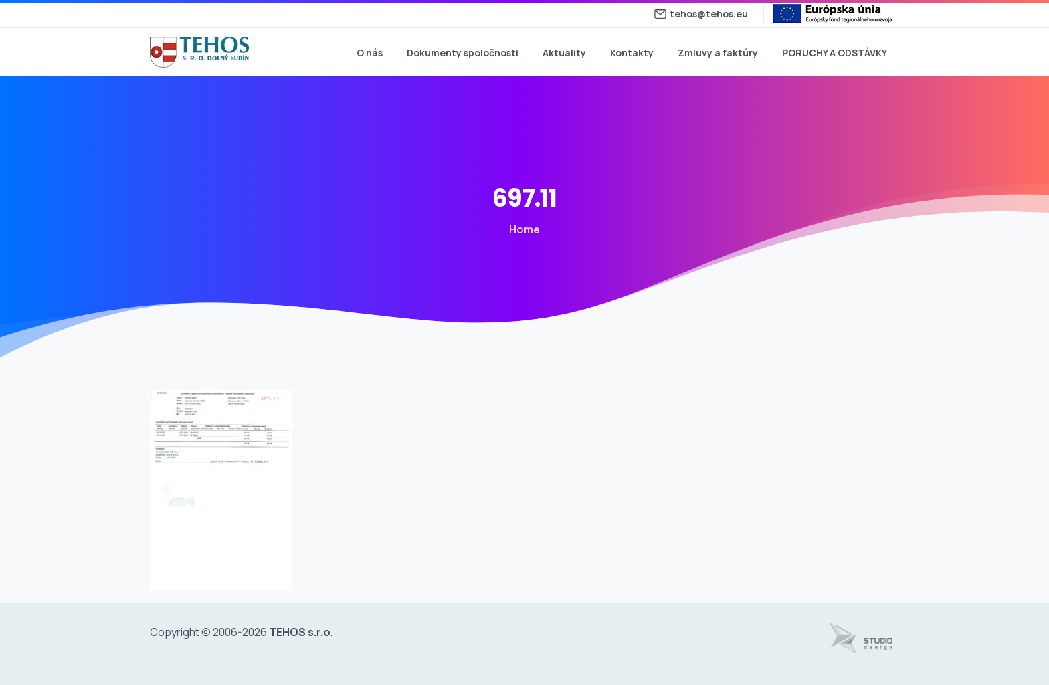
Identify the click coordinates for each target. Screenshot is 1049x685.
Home (517, 229)
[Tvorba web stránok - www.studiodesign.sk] (861, 638)
